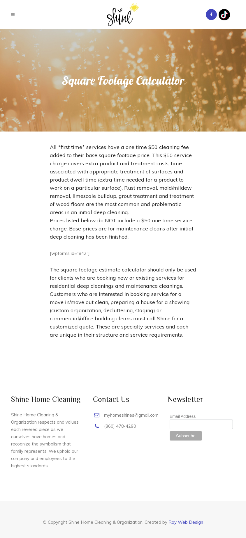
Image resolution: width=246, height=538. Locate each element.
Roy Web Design (185, 522)
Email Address (183, 416)
